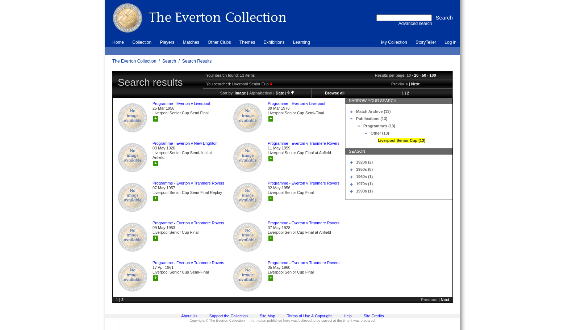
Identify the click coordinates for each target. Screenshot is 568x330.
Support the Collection (228, 316)
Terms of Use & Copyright (309, 316)
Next (415, 84)
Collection (141, 42)
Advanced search (415, 23)
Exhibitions (274, 42)
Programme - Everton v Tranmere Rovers (303, 143)
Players (167, 42)
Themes (247, 42)
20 (416, 75)
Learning (301, 42)
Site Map (267, 316)
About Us (189, 316)
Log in (450, 42)
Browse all (334, 93)
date (280, 93)
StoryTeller (425, 42)
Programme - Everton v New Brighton (185, 143)
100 (432, 75)
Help (348, 316)
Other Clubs (219, 42)
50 (424, 75)
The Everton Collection (134, 61)
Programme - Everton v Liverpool (181, 103)
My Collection (394, 42)
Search (169, 61)
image (240, 93)
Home (118, 42)
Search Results (197, 61)
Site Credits (374, 316)
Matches (191, 42)
